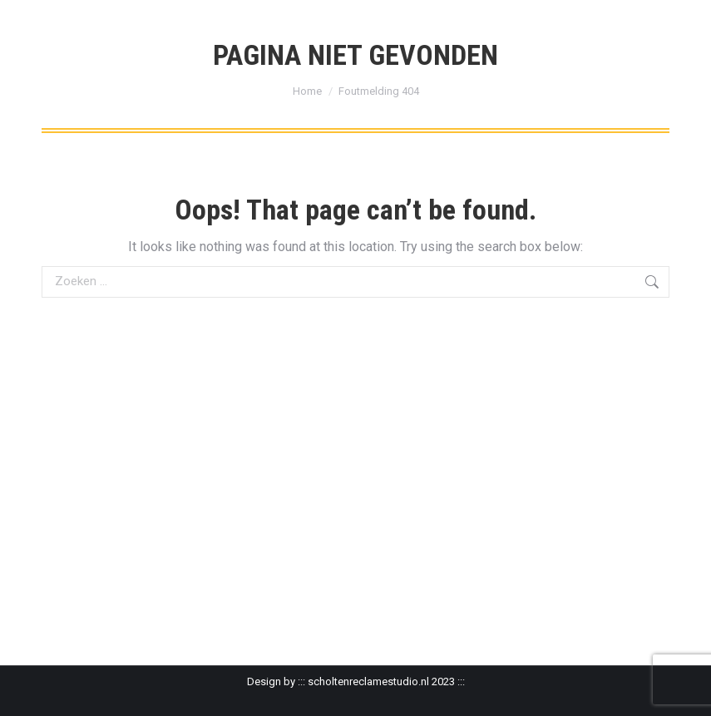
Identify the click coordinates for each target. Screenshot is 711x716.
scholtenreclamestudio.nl (368, 681)
